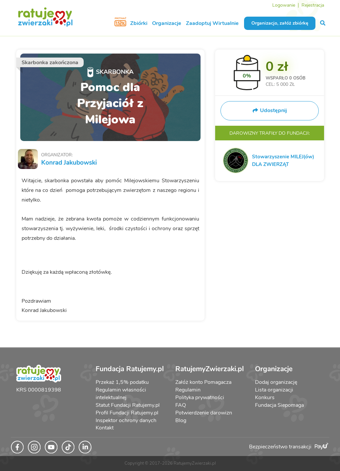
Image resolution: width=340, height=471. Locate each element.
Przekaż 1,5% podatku (122, 382)
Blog (180, 420)
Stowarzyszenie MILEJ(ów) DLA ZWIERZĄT (283, 160)
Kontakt (105, 427)
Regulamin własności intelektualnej (121, 393)
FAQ (180, 405)
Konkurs (265, 397)
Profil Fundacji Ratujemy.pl (127, 412)
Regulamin (188, 389)
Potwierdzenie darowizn (203, 412)
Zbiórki (138, 23)
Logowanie (283, 5)
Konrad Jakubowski (69, 162)
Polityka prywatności (199, 397)
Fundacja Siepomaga (279, 405)
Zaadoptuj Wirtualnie (212, 23)
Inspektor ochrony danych (126, 420)
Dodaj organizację (276, 382)
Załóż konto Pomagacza (203, 382)
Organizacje (166, 23)
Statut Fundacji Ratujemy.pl (128, 405)
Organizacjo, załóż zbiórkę (279, 23)
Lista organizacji (274, 389)
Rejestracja (312, 5)
